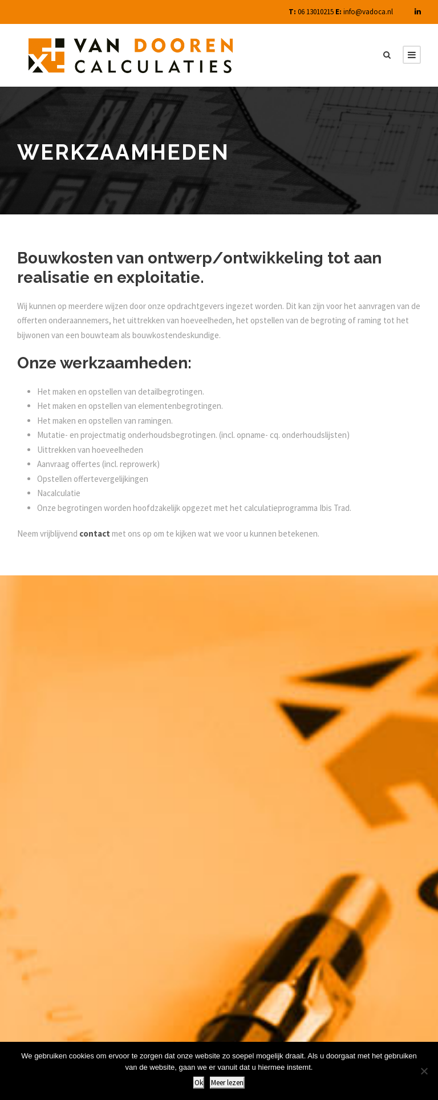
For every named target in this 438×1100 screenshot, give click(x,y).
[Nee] (423, 1071)
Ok (198, 1082)
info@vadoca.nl (368, 12)
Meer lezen (227, 1082)
